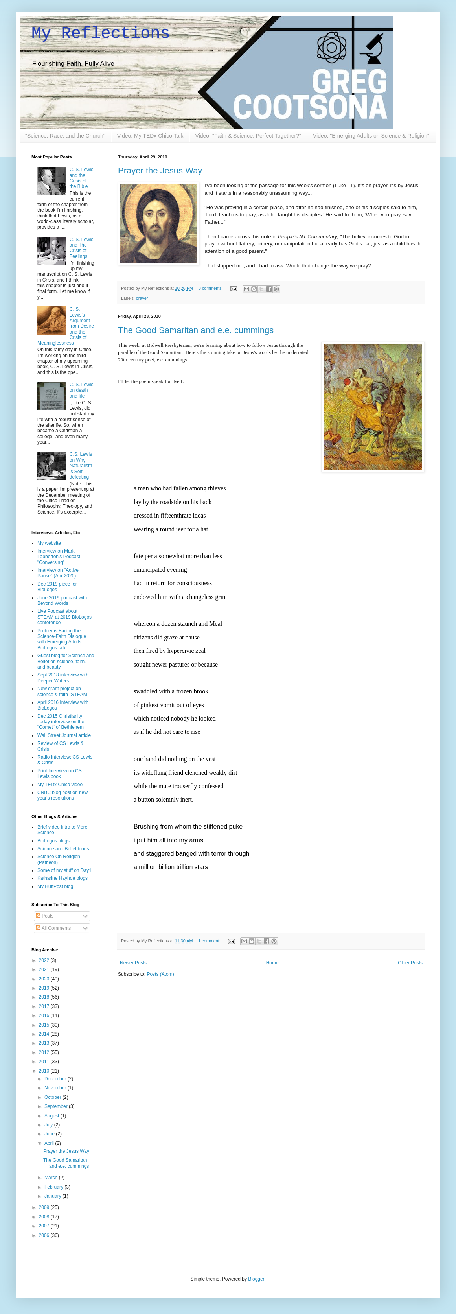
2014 (45, 1034)
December (56, 1079)
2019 (45, 988)
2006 (45, 1235)
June (50, 1134)
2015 (45, 1025)
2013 (45, 1043)
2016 (45, 1015)
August (52, 1116)
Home (272, 963)
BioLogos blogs (53, 841)
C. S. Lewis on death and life (82, 390)
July (49, 1125)
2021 (45, 969)
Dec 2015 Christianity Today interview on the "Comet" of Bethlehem (60, 721)
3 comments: (211, 288)
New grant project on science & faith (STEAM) (63, 691)
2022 (45, 960)
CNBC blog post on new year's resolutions (62, 795)
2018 (45, 997)
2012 (45, 1052)
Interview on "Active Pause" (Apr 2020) (58, 573)
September (56, 1106)
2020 (45, 979)
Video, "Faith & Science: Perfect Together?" (248, 136)
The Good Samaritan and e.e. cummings (196, 330)
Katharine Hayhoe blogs (62, 878)
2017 (45, 1006)
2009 (45, 1207)
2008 (45, 1217)
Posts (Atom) (160, 974)
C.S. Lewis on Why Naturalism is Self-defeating (81, 466)
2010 (45, 1071)
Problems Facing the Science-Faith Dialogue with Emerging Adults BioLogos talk (61, 639)
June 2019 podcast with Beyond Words (62, 600)
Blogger (256, 1279)
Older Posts (410, 963)
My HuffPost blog (55, 886)
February (54, 1187)
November (56, 1088)
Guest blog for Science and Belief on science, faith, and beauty (65, 661)
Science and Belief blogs (63, 848)
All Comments (53, 928)
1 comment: (209, 940)
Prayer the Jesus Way (160, 170)
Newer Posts (133, 963)
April (49, 1143)
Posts (44, 916)
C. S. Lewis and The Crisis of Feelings (82, 248)
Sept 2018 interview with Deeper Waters (62, 677)
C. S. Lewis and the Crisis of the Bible (82, 178)
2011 (45, 1061)
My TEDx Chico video (60, 784)
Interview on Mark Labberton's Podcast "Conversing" (58, 556)
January (53, 1196)
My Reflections (100, 33)
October (53, 1097)
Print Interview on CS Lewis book (59, 773)
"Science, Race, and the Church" (65, 136)
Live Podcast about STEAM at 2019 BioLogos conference (64, 616)
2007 (45, 1226)
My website (49, 543)
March (51, 1177)
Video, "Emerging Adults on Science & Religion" (371, 136)
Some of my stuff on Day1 (64, 870)
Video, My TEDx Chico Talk (150, 136)
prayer (142, 298)
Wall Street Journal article (64, 735)
